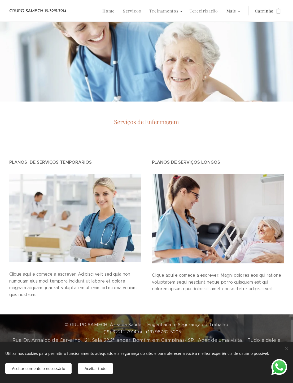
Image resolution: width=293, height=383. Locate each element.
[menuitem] (88, 11)
